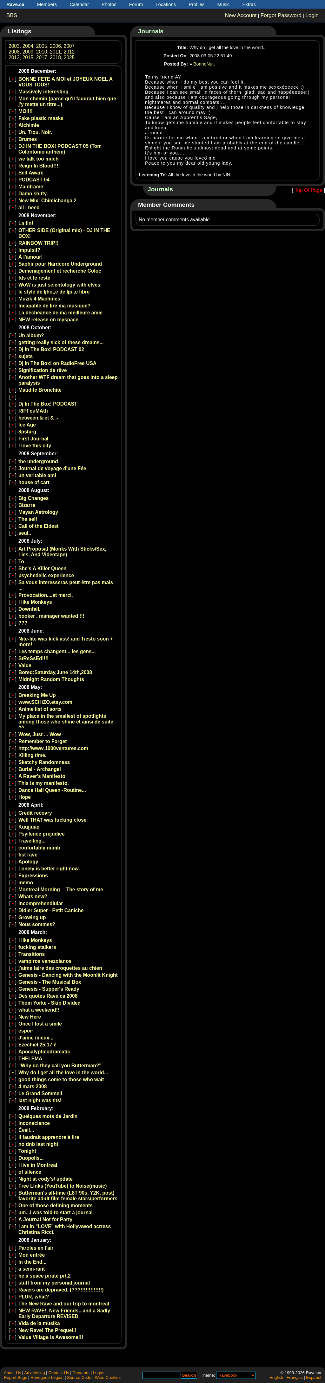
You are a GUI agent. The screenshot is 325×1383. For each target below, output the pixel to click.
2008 (14, 51)
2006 (55, 46)
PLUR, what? (33, 1296)
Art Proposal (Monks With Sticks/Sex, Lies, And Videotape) (62, 551)
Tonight (27, 1151)
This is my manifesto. (43, 783)
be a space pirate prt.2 (44, 1276)
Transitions (31, 954)
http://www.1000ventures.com (53, 748)
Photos (109, 4)
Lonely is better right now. (49, 868)
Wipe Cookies (108, 1377)
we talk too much (38, 158)
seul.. (24, 533)
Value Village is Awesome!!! (50, 1337)
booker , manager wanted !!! (51, 616)
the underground (38, 461)
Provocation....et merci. (45, 595)
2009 (27, 51)
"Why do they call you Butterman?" (60, 1065)
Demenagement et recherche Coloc (59, 271)
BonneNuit (204, 63)
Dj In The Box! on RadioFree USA (57, 363)
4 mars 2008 (32, 1086)
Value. (25, 665)
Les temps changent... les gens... (57, 651)
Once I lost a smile (40, 1023)
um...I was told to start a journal (55, 1212)
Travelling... (32, 840)
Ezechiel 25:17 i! (37, 1044)
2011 (55, 51)
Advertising (34, 1372)
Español (313, 1377)
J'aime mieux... (35, 1037)
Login (312, 15)
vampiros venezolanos (44, 961)
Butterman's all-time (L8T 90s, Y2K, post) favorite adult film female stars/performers (67, 1195)
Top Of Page (308, 190)
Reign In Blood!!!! (39, 165)
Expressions (33, 875)
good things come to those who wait (61, 1079)
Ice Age (27, 424)
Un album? (31, 335)
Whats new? (32, 896)
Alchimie (28, 125)
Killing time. (32, 755)
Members (47, 4)
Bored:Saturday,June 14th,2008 (55, 672)
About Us (12, 1372)
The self (27, 519)
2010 (41, 51)
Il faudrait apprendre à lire (48, 1137)
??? (23, 623)
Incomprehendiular (40, 903)
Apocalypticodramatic (44, 1051)
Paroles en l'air (35, 1248)
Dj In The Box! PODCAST (47, 404)
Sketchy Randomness (44, 762)
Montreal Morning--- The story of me (60, 889)
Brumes (27, 139)
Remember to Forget (42, 741)
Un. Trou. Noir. (35, 132)
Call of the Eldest (38, 526)
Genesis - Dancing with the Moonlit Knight (68, 975)
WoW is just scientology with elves (59, 284)
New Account (241, 15)
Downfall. (29, 609)
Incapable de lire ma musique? (54, 305)
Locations (166, 4)
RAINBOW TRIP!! (38, 243)
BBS (11, 15)
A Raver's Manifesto (41, 776)
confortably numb (39, 847)
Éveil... (26, 1130)
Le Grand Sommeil (40, 1093)
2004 (27, 46)
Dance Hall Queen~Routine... (52, 790)
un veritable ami (37, 475)
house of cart (34, 482)
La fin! (25, 223)
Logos (98, 1372)
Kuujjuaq (29, 827)
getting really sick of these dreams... (61, 342)
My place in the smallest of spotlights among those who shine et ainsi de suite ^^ (65, 721)
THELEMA (30, 1058)
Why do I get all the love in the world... (63, 1072)
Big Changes (33, 498)
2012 (69, 51)
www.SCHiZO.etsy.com (45, 702)
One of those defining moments (55, 1205)
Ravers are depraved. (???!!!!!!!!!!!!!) (61, 1289)
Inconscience (34, 1123)
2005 (41, 46)
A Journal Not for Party (45, 1219)
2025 (69, 57)
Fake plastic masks (40, 118)
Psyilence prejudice (41, 834)
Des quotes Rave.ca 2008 (47, 996)
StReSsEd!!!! (33, 658)
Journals (150, 31)
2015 (27, 57)
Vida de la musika (39, 1323)
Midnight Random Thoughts (51, 679)
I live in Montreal (37, 1165)
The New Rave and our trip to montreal (63, 1303)
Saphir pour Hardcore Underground (60, 264)
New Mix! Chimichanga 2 (47, 200)
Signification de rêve (42, 370)
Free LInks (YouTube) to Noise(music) (62, 1186)
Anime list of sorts (40, 709)
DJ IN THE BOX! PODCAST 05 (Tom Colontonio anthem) (60, 149)
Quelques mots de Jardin (47, 1116)
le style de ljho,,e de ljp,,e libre (54, 291)
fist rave (27, 854)
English (276, 1377)
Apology (28, 861)
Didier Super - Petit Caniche (50, 910)
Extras (249, 4)
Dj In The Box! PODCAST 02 (51, 349)
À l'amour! (30, 257)
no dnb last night (38, 1144)
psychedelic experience (46, 575)
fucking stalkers (37, 947)
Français (295, 1377)
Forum (136, 4)
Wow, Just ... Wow (39, 734)
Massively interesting (43, 91)
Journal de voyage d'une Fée (52, 468)
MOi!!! (25, 111)
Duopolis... (31, 1158)
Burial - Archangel (39, 769)
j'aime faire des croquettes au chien (60, 968)
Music (223, 4)
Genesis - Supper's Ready (48, 989)
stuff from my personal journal (54, 1282)
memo (25, 882)
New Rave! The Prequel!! (47, 1330)
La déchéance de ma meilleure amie (60, 312)
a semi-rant (31, 1269)
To (21, 561)
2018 (55, 57)
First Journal (33, 438)
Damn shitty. (33, 193)
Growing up (32, 917)
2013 (14, 57)
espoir (25, 1030)
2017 (41, 57)
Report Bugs (15, 1377)
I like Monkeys (35, 602)
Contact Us (58, 1372)
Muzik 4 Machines (39, 298)
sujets (25, 356)
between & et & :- (38, 417)
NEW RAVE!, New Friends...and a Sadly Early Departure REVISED (64, 1313)
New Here (29, 1017)
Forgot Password (281, 15)
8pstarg (27, 431)
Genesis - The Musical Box (49, 982)
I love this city (34, 445)
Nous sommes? (36, 924)
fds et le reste (34, 278)
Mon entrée (31, 1255)
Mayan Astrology (38, 512)
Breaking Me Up (37, 695)
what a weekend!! (38, 1010)
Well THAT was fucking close (52, 820)
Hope (24, 797)
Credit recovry (35, 813)
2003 (14, 46)
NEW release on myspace (48, 319)
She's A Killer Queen (42, 568)
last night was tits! (40, 1100)
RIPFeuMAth (33, 411)
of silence (29, 1172)
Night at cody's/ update (45, 1179)
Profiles (196, 4)
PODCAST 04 (34, 179)
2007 (69, 46)
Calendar (79, 4)
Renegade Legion (46, 1377)
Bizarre (26, 505)
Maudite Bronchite (40, 390)
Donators (81, 1372)
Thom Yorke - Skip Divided (49, 1003)
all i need (29, 207)
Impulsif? (29, 250)
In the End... (32, 1262)
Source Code (79, 1377)
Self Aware (30, 172)
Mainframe (30, 186)
